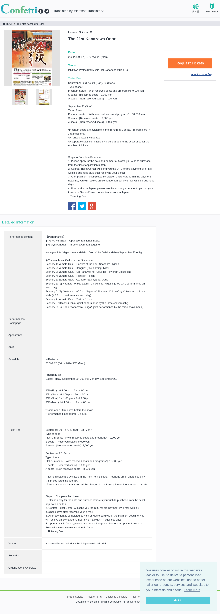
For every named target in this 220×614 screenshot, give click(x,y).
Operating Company (116, 596)
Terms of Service (74, 596)
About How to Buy (201, 74)
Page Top (136, 596)
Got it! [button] (178, 600)
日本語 (195, 11)
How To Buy (212, 11)
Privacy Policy (94, 596)
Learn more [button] (192, 590)
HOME (7, 24)
